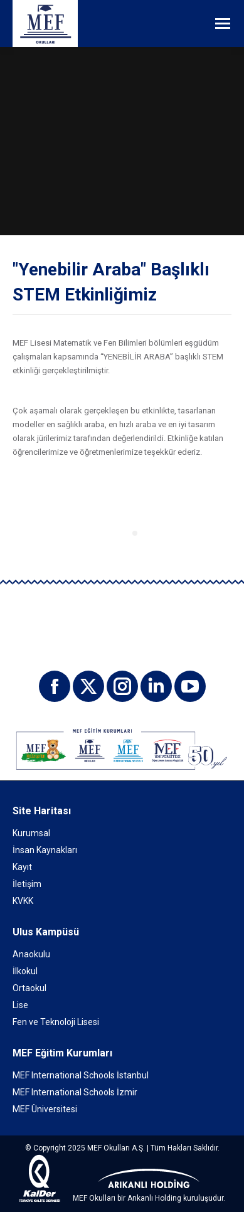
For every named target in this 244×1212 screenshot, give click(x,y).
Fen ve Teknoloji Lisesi (56, 1022)
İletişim (27, 884)
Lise (20, 1005)
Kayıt (22, 867)
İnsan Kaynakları (45, 850)
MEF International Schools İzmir (75, 1092)
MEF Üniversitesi (45, 1109)
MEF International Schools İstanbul (81, 1075)
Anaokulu (31, 954)
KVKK (23, 900)
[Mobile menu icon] (222, 23)
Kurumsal (31, 833)
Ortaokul (29, 988)
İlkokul (25, 971)
